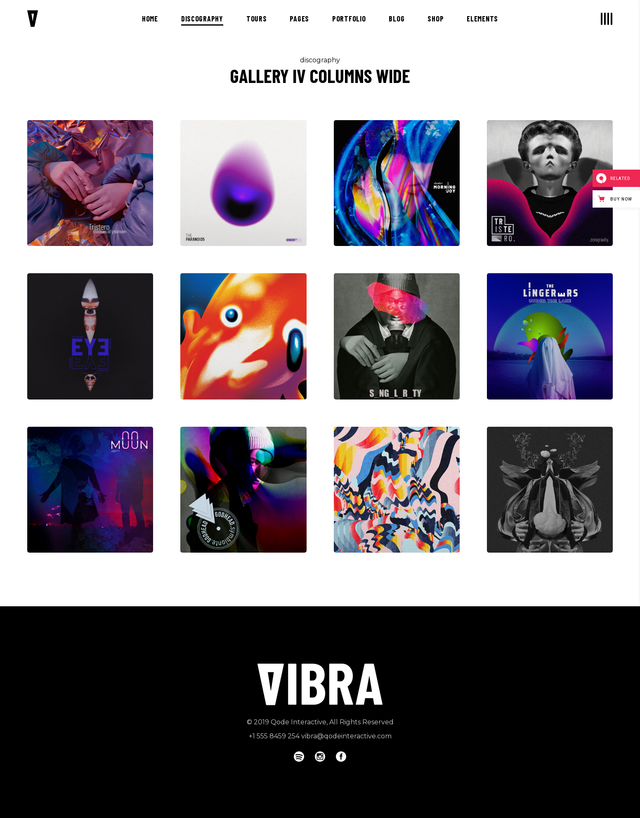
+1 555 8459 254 (274, 736)
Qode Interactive (298, 722)
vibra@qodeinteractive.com (346, 736)
